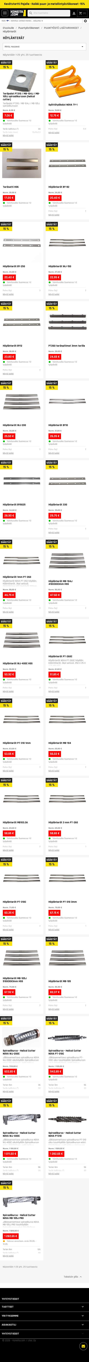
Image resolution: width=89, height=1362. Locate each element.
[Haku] (49, 13)
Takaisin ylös (73, 1277)
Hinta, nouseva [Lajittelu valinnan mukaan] (44, 46)
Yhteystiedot (10, 1299)
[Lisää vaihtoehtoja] (83, 1346)
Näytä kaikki (8, 135)
